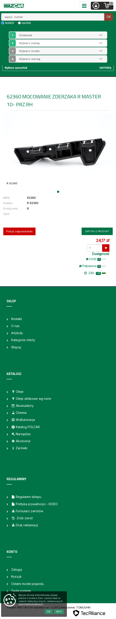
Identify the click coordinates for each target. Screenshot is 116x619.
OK (108, 17)
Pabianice (92, 266)
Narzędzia (20, 434)
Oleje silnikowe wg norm (31, 398)
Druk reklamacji (24, 525)
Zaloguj (16, 569)
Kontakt (16, 319)
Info (59, 611)
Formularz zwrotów (27, 511)
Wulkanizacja (23, 420)
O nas (15, 326)
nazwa (26, 23)
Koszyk (16, 576)
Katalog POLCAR (25, 427)
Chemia (19, 412)
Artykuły (17, 333)
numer (9, 23)
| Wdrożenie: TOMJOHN (74, 607)
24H (95, 273)
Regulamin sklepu (26, 497)
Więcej (16, 347)
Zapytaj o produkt (97, 231)
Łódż (96, 259)
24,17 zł (102, 240)
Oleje (17, 391)
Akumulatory (22, 405)
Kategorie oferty (23, 340)
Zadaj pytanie (21, 591)
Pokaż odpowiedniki (19, 231)
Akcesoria (20, 441)
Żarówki (19, 448)
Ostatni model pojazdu (27, 584)
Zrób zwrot (22, 518)
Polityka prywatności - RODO (34, 504)
